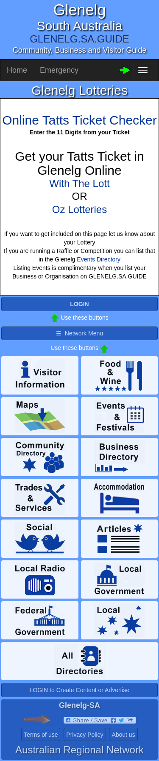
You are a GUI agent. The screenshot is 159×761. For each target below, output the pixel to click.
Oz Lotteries (79, 209)
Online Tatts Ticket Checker (79, 120)
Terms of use (41, 734)
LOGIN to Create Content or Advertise (80, 690)
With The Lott (79, 183)
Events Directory (98, 259)
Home (17, 70)
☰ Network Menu (79, 333)
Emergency (59, 70)
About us (123, 734)
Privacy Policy (84, 734)
